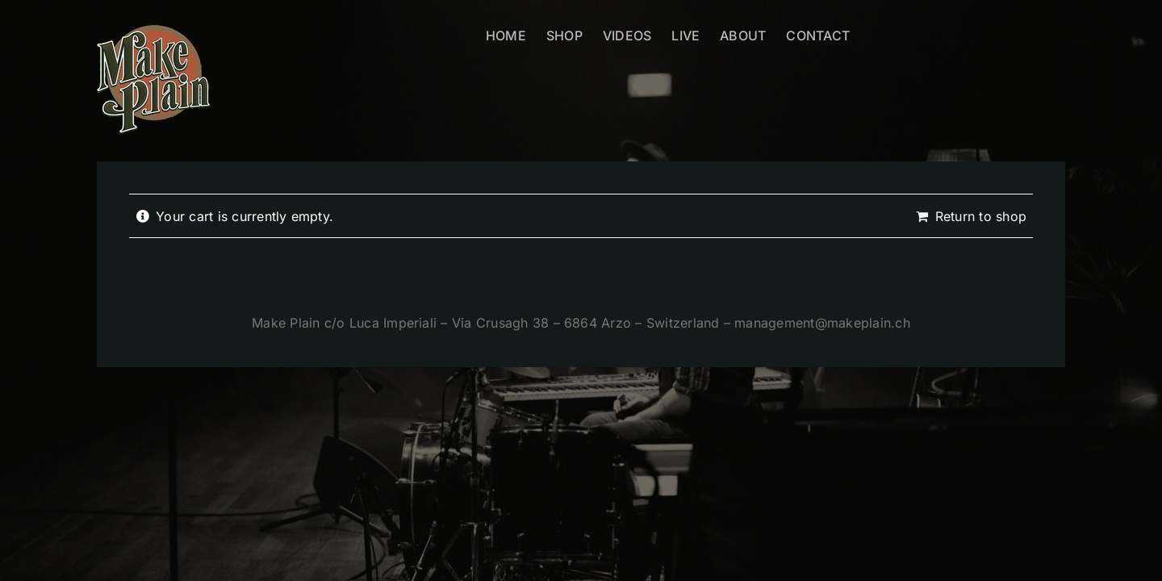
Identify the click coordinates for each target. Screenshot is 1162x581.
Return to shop (980, 216)
